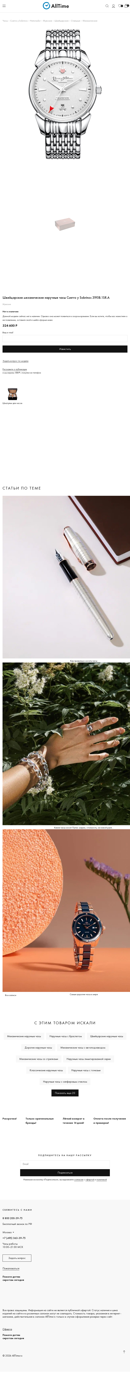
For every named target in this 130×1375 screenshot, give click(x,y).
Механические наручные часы (24, 1036)
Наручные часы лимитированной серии (89, 1059)
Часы (5, 20)
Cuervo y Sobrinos (19, 20)
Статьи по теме (22, 488)
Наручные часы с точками (86, 1070)
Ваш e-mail (8, 332)
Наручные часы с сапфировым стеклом (65, 1081)
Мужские (47, 20)
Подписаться (65, 1172)
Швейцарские (62, 20)
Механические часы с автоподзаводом (82, 1047)
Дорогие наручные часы (38, 1047)
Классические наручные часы (46, 1070)
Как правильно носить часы (83, 660)
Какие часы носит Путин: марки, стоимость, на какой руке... (83, 827)
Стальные (75, 20)
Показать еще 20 (65, 1093)
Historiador (35, 20)
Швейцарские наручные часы (106, 1036)
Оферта (7, 1329)
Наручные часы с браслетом (65, 1036)
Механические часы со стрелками (38, 1059)
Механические (90, 20)
